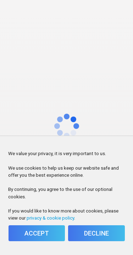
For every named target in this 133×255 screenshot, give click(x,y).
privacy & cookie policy (50, 218)
